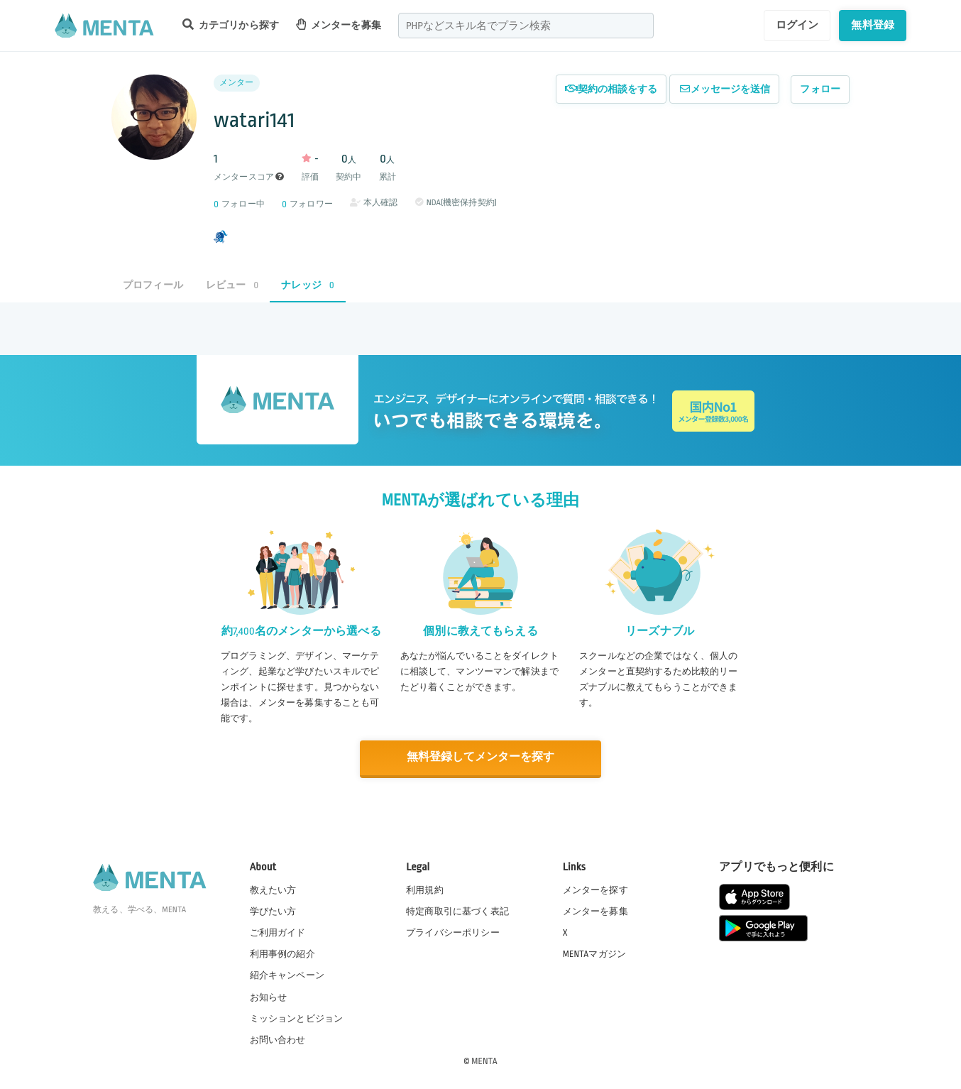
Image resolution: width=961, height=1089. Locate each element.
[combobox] (526, 25)
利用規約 (425, 889)
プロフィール (153, 285)
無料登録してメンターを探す (480, 757)
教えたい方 (273, 889)
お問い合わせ (278, 1039)
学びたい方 (273, 911)
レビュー (232, 285)
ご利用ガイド (278, 932)
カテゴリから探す (230, 24)
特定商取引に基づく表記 (457, 911)
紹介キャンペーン (287, 975)
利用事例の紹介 (282, 953)
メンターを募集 (338, 24)
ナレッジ (307, 285)
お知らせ (268, 996)
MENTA (484, 1060)
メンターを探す (595, 889)
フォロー (820, 89)
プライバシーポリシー (453, 932)
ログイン (797, 25)
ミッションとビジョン (297, 1017)
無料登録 (872, 25)
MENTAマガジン (594, 953)
